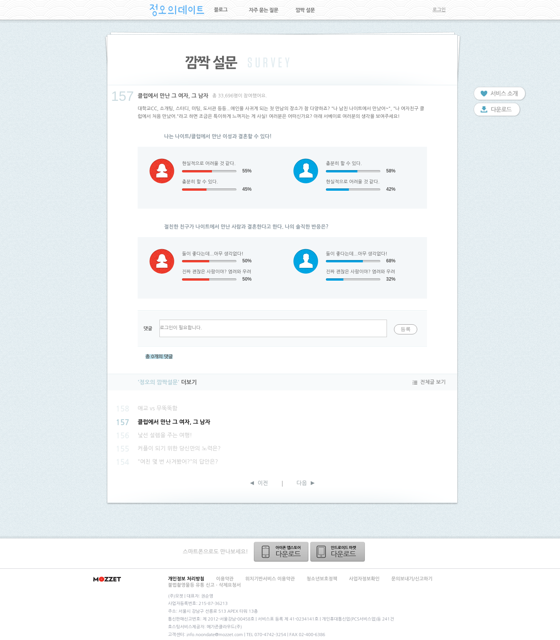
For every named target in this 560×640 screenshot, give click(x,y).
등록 (406, 329)
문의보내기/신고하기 (411, 579)
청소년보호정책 (321, 579)
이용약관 (225, 579)
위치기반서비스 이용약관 (270, 579)
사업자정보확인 (364, 579)
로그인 (439, 9)
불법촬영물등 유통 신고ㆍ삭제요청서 (204, 585)
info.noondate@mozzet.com (215, 635)
